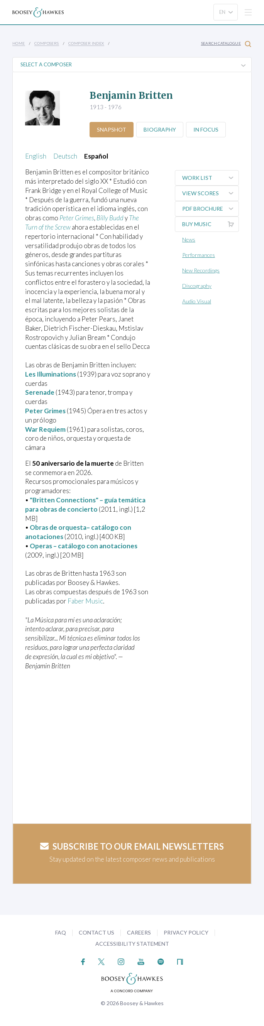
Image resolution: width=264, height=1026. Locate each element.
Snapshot (111, 129)
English (35, 156)
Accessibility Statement (132, 943)
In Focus (205, 129)
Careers (139, 932)
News (188, 239)
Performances (198, 255)
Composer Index (86, 43)
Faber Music (85, 601)
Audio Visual (196, 301)
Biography (160, 129)
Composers (46, 43)
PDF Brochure (210, 208)
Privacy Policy (186, 932)
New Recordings (201, 270)
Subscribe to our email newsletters (132, 846)
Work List (210, 178)
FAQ (60, 932)
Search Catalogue (226, 44)
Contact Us (96, 932)
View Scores (210, 193)
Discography (197, 285)
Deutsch (65, 156)
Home (18, 43)
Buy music (210, 224)
